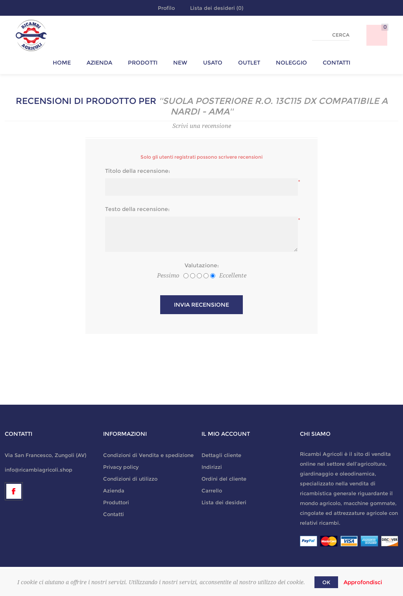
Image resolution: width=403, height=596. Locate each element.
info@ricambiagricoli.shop (38, 469)
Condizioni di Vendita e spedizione (148, 455)
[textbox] (330, 35)
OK (326, 582)
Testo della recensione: (137, 209)
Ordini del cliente (224, 479)
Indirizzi (212, 467)
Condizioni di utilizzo (130, 479)
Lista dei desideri (224, 502)
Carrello (212, 490)
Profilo (166, 8)
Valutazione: (202, 265)
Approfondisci (363, 582)
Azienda (113, 490)
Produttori (116, 502)
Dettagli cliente (221, 455)
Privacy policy (121, 467)
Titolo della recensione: (137, 170)
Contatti (113, 514)
